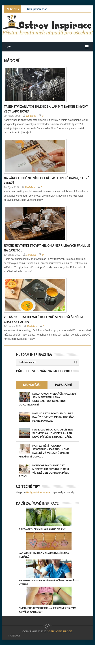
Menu (8, 46)
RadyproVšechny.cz (38, 492)
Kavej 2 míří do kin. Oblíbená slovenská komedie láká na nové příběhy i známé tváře (52, 433)
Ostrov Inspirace (59, 631)
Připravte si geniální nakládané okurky (42, 529)
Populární (63, 385)
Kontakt (14, 635)
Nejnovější (31, 385)
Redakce (31, 115)
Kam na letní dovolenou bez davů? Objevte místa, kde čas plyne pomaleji (53, 417)
